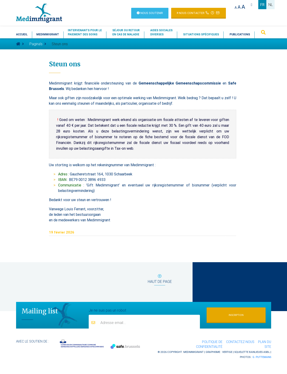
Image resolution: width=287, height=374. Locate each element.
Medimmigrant (47, 34)
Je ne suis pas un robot (107, 309)
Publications (240, 34)
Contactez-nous (240, 342)
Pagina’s (36, 44)
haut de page (160, 279)
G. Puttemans (262, 357)
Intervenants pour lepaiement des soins (85, 32)
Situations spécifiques (201, 34)
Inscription (236, 315)
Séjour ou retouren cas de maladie (126, 32)
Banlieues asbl (259, 352)
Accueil (22, 34)
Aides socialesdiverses (161, 32)
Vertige (227, 352)
